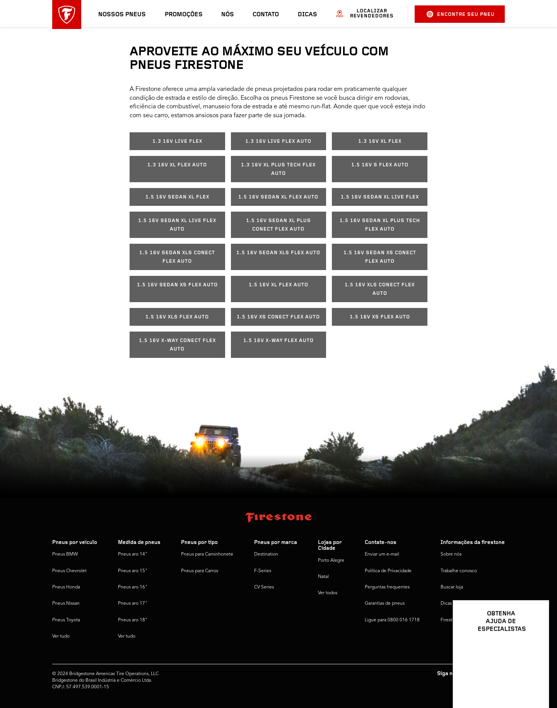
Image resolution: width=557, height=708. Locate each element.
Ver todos (327, 593)
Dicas (307, 15)
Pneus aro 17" (132, 603)
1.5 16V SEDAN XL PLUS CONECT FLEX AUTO (278, 225)
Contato (266, 15)
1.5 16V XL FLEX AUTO (278, 284)
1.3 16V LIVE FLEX (177, 141)
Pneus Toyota (66, 620)
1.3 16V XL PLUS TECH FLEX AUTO (278, 169)
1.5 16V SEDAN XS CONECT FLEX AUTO (379, 257)
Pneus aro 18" (132, 620)
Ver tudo (61, 636)
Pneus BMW (65, 554)
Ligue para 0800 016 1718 (392, 620)
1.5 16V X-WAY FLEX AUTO (278, 340)
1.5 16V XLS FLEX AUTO (177, 317)
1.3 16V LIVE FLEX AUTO (278, 141)
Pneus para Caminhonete (207, 554)
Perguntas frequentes (387, 587)
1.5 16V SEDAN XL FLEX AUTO (278, 197)
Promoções (184, 15)
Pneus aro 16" (132, 587)
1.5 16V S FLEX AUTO (379, 165)
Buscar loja (452, 587)
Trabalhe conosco (459, 571)
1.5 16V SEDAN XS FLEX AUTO (177, 284)
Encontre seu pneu (461, 14)
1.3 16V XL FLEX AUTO (177, 165)
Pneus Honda (66, 587)
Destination (266, 554)
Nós (227, 15)
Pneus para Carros (199, 571)
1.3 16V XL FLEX (380, 141)
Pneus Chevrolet (69, 571)
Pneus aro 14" (132, 554)
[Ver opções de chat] (534, 680)
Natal (323, 577)
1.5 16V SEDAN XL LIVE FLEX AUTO (177, 225)
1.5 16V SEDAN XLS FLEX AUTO (278, 252)
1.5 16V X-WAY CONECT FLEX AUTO (177, 345)
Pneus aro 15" (132, 571)
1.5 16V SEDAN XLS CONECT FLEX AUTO (177, 257)
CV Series (264, 587)
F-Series (262, 571)
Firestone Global (458, 620)
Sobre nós (451, 554)
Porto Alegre (331, 560)
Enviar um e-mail (382, 554)
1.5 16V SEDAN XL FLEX (177, 197)
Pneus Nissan (66, 603)
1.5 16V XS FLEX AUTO (380, 317)
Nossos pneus (122, 15)
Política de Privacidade (388, 571)
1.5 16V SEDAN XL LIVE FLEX (380, 197)
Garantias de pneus (385, 603)
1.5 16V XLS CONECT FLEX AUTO (380, 289)
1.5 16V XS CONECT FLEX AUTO (278, 317)
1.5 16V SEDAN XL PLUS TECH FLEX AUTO (380, 225)
